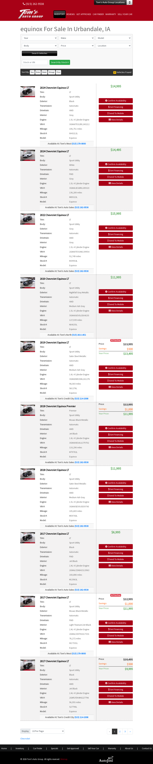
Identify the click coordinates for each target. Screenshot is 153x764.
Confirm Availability (115, 100)
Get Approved (73, 748)
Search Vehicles (39, 53)
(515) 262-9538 (81, 207)
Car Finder (37, 748)
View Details (116, 119)
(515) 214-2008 (81, 398)
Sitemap (63, 759)
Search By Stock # (60, 62)
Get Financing (115, 106)
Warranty (112, 748)
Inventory (20, 748)
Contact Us (147, 748)
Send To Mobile (116, 113)
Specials (54, 748)
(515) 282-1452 (79, 334)
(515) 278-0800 (79, 143)
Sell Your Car (93, 748)
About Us (129, 748)
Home (4, 748)
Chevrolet (25, 738)
